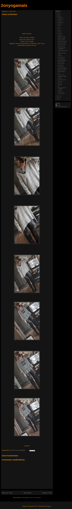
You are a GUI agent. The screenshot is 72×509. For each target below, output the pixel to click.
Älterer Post (47, 492)
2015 (58, 16)
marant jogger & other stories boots (62, 48)
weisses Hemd (60, 65)
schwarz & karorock (61, 46)
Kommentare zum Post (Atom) (31, 497)
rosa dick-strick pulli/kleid (62, 68)
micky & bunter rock (61, 57)
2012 (58, 99)
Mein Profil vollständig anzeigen (61, 106)
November (60, 19)
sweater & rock (60, 91)
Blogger (48, 506)
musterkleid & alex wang (62, 41)
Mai (58, 28)
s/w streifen (60, 84)
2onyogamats (14, 5)
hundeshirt (60, 90)
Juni (59, 27)
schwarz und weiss (61, 74)
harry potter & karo (61, 66)
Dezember (60, 17)
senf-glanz (60, 78)
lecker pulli (60, 82)
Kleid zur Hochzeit (61, 63)
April (59, 30)
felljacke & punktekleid (62, 60)
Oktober (59, 20)
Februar (59, 33)
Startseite (27, 492)
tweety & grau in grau (62, 44)
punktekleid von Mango (62, 76)
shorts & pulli (60, 81)
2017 (58, 12)
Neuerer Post (7, 492)
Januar (59, 35)
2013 (58, 97)
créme (59, 73)
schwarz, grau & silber (62, 43)
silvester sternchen (61, 93)
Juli (58, 25)
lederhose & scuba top (62, 70)
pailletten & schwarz (61, 36)
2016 (58, 14)
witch (59, 86)
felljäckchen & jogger (61, 38)
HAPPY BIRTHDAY (61, 71)
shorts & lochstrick (61, 58)
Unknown (59, 105)
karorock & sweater (61, 39)
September (60, 22)
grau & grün (60, 55)
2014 (58, 95)
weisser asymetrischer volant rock (62, 88)
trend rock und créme (62, 79)
